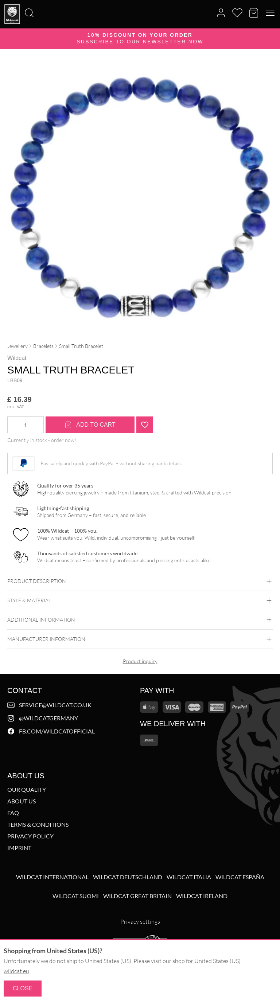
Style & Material (140, 600)
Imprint (19, 848)
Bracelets (43, 346)
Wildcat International (52, 877)
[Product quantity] (25, 424)
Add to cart (90, 424)
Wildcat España (239, 877)
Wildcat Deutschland (127, 877)
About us (21, 801)
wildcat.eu (16, 971)
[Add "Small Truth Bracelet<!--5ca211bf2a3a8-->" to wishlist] (144, 424)
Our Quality (26, 789)
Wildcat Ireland (202, 896)
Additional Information (140, 619)
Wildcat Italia (189, 877)
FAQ (13, 813)
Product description (140, 581)
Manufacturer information (140, 639)
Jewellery (17, 346)
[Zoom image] (260, 77)
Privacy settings (140, 921)
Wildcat (16, 358)
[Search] (2, 0)
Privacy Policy (30, 836)
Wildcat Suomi (75, 896)
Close (22, 988)
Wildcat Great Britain (137, 896)
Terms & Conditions (38, 824)
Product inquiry (140, 661)
